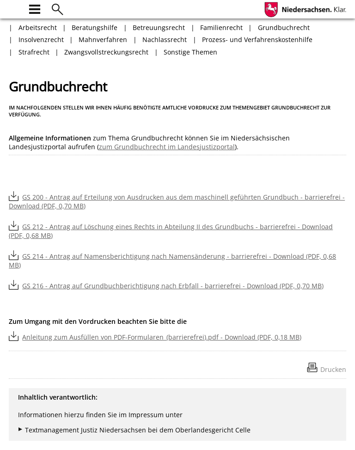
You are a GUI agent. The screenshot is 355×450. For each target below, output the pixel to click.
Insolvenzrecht (41, 39)
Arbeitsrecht (37, 27)
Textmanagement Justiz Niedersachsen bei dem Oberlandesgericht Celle (138, 430)
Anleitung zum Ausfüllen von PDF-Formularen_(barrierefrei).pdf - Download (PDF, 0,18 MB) (161, 337)
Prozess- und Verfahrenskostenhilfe (257, 39)
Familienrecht (221, 27)
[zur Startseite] (14, 8)
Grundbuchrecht (284, 27)
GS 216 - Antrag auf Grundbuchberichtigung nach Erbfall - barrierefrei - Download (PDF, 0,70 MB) (173, 285)
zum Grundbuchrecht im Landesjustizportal (167, 146)
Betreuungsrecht (159, 27)
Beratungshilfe (94, 27)
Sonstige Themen (190, 52)
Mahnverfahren (103, 39)
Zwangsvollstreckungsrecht (106, 52)
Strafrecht (33, 52)
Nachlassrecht (164, 39)
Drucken (333, 369)
